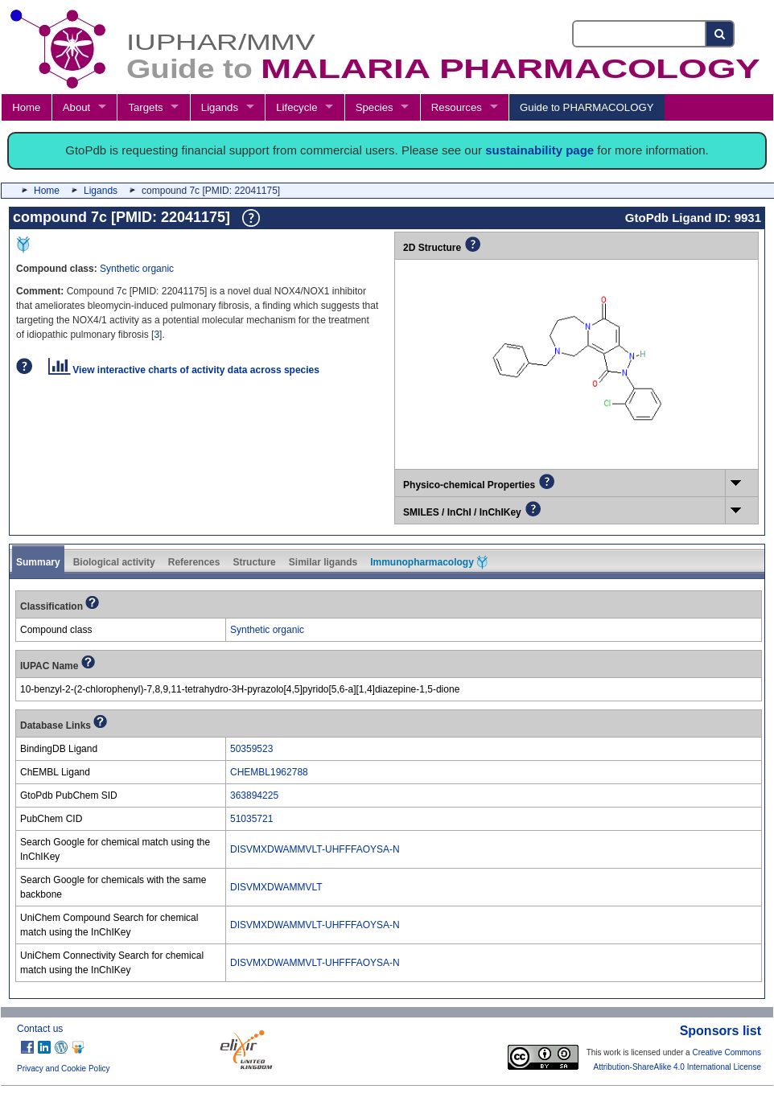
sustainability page (539, 150)
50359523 (251, 748)
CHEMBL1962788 (269, 772)
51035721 (251, 818)
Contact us (40, 1028)
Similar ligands (323, 562)
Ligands (219, 107)
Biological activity (114, 562)
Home (26, 107)
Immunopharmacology (429, 562)
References (194, 562)
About (76, 107)
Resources (456, 107)
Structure (254, 562)
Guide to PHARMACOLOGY (586, 107)
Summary (38, 562)
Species (374, 107)
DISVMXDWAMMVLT (276, 887)
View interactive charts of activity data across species (183, 370)
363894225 (254, 795)
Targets (145, 107)
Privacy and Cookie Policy (63, 1068)
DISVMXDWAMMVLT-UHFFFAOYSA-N (315, 849)
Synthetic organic (137, 268)
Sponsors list (720, 1031)
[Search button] (720, 33)
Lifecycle (296, 107)
